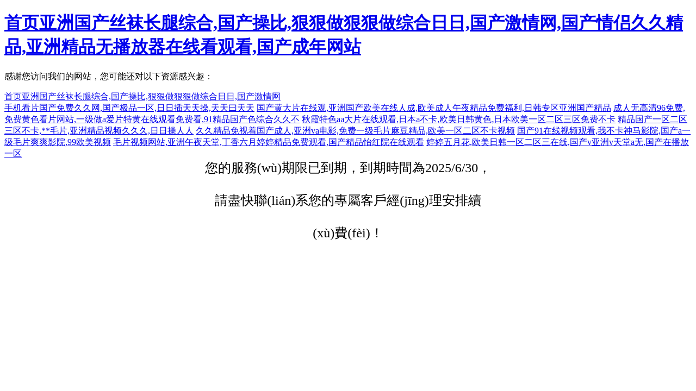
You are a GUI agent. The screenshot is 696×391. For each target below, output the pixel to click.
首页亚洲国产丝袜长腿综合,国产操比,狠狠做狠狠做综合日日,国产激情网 (142, 96)
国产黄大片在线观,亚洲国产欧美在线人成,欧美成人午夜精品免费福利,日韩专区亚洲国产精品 (434, 107)
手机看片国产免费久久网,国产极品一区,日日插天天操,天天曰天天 (129, 107)
